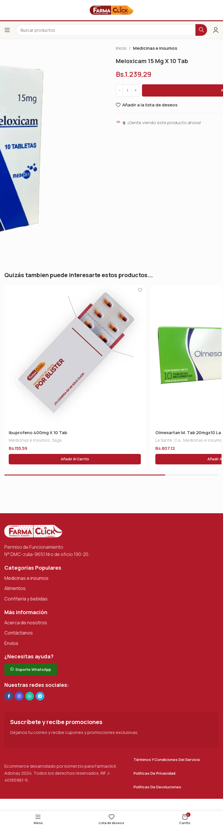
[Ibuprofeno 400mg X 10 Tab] (74, 355)
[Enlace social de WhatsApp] (29, 696)
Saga (57, 440)
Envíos (11, 643)
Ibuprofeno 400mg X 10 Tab (38, 432)
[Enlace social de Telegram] (40, 696)
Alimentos (15, 588)
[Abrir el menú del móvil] (7, 30)
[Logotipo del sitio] (111, 10)
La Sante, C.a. (168, 440)
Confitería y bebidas (26, 599)
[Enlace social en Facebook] (8, 696)
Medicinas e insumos (155, 48)
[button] (75, 459)
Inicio (121, 48)
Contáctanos (18, 633)
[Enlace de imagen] (33, 531)
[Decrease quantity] (119, 90)
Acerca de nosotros (25, 622)
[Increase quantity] (135, 90)
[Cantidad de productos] (127, 90)
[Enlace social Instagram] (19, 696)
